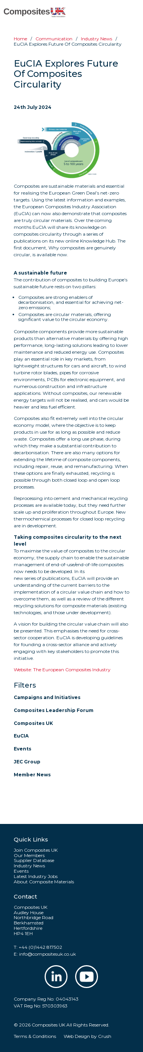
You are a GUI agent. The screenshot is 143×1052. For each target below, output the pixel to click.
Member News (32, 774)
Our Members (29, 855)
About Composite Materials (44, 881)
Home (20, 39)
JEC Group (27, 762)
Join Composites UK (36, 850)
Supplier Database (34, 860)
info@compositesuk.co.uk (47, 954)
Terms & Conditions (35, 1036)
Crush (104, 1036)
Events (22, 749)
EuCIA (21, 736)
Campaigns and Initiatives (47, 697)
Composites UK (33, 723)
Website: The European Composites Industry (62, 669)
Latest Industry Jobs (36, 876)
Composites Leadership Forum (53, 710)
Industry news (96, 39)
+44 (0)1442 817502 (40, 947)
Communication (53, 39)
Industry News (29, 865)
